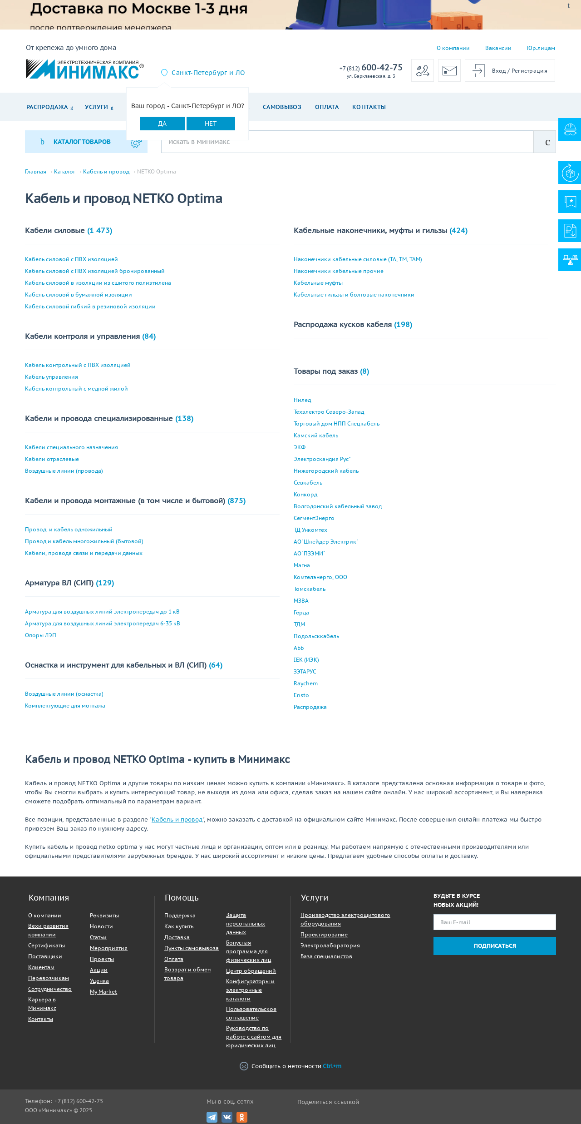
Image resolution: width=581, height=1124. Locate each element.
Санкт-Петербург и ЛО (208, 73)
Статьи (98, 937)
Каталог (64, 171)
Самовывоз (282, 107)
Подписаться (495, 946)
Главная (35, 171)
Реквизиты (104, 915)
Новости (101, 926)
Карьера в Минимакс (42, 1003)
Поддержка (180, 915)
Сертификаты (46, 945)
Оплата (327, 107)
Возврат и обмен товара (187, 973)
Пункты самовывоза (191, 948)
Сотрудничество (50, 988)
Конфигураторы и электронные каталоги (250, 990)
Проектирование (324, 934)
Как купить (178, 926)
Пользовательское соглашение (251, 1013)
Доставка (177, 937)
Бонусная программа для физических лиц (248, 951)
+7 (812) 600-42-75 (78, 1101)
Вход (499, 70)
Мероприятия (109, 948)
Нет (211, 123)
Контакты (369, 107)
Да (162, 123)
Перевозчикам (48, 978)
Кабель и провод (106, 171)
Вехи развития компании (48, 930)
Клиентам (41, 967)
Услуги (96, 107)
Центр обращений (251, 970)
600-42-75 (371, 68)
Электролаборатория (330, 945)
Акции (99, 969)
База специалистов (326, 956)
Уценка (99, 980)
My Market (103, 991)
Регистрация (529, 70)
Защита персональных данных (245, 923)
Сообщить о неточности (290, 1066)
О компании (453, 48)
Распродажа (47, 107)
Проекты (102, 959)
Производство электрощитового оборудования (345, 919)
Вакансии (498, 48)
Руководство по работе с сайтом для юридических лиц (253, 1037)
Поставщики (45, 956)
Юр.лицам (541, 48)
